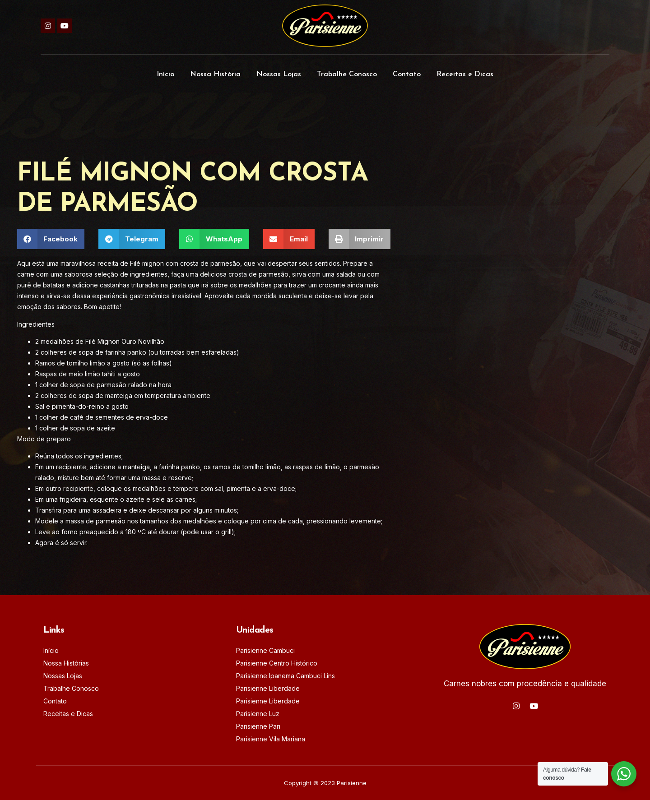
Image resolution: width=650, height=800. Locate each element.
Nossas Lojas (278, 74)
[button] (51, 239)
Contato (407, 74)
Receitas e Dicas (464, 74)
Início (165, 74)
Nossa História (215, 74)
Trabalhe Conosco (347, 74)
